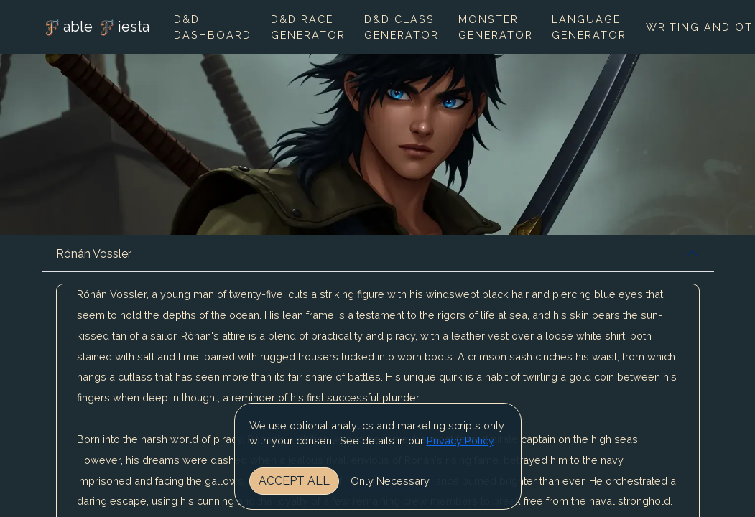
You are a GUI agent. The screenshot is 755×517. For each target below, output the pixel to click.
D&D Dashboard (212, 27)
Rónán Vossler (93, 254)
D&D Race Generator (308, 27)
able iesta (95, 28)
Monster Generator (495, 27)
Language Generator (589, 27)
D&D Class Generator (401, 27)
